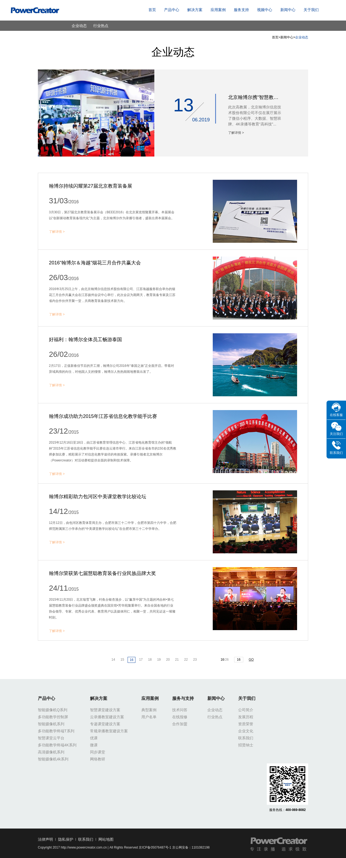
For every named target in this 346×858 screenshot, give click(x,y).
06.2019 (201, 119)
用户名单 (149, 717)
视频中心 (264, 10)
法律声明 (45, 839)
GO (251, 659)
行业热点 (100, 26)
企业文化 (245, 731)
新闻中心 (287, 10)
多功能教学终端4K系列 (57, 745)
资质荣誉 (245, 724)
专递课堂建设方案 (105, 724)
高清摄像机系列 (51, 752)
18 (150, 659)
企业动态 (79, 26)
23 (195, 659)
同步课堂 (97, 752)
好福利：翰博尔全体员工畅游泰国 (85, 339)
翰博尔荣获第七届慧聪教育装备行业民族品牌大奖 (102, 573)
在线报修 (179, 717)
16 (131, 660)
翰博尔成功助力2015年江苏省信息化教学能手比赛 (103, 416)
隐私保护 (65, 839)
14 (113, 659)
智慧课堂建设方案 (105, 710)
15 (122, 659)
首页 (152, 10)
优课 (94, 738)
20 (168, 659)
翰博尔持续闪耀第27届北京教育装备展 (90, 186)
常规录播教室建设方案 (109, 731)
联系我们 (245, 738)
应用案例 (218, 10)
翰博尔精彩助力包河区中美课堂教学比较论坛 (97, 496)
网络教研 (97, 759)
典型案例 (149, 710)
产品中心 (171, 10)
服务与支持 (183, 698)
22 (186, 659)
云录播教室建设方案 (107, 717)
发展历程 (245, 717)
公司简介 (245, 710)
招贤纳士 (245, 745)
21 (177, 659)
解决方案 (194, 10)
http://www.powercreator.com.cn (84, 847)
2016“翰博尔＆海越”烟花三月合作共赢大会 (95, 262)
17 (140, 659)
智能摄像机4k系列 (53, 759)
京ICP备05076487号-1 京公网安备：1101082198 (174, 847)
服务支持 (241, 10)
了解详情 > (236, 133)
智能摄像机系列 (51, 724)
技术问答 (179, 710)
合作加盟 (179, 724)
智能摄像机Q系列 (52, 710)
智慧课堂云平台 (51, 738)
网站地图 (106, 839)
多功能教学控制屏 (53, 717)
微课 (94, 745)
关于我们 (311, 10)
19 (159, 659)
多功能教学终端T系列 (56, 731)
